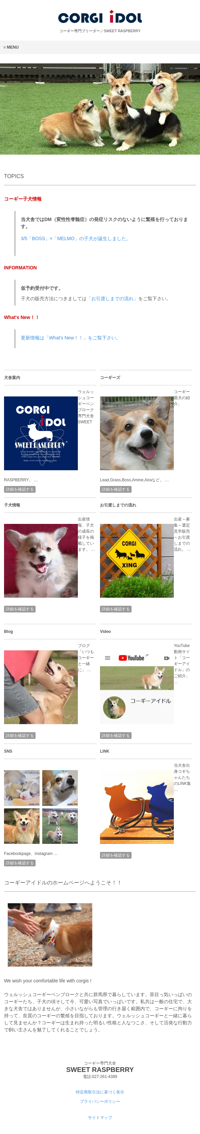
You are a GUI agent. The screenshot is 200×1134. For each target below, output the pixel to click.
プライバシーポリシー (100, 1101)
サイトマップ (100, 1117)
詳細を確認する (20, 489)
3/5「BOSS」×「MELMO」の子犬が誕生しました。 (76, 238)
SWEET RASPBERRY (100, 1069)
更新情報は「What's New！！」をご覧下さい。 (71, 337)
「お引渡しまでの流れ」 (112, 298)
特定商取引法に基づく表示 (100, 1092)
